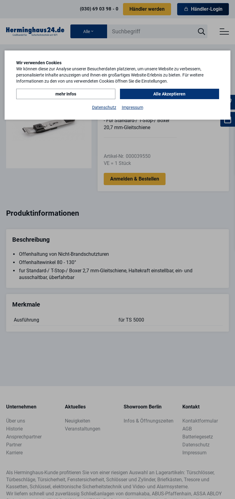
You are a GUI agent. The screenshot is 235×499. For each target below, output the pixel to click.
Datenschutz (104, 107)
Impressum (132, 107)
